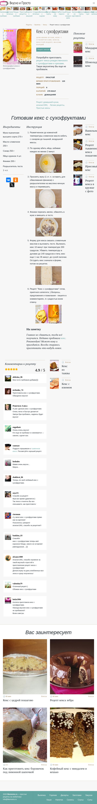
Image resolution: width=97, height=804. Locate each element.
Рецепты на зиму (55, 14)
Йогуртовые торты (48, 13)
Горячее (53, 795)
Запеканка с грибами (3, 14)
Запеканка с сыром (42, 14)
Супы (89, 800)
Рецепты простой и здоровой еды (15, 3)
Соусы (81, 800)
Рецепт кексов (43, 49)
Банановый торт (87, 13)
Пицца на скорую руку (68, 15)
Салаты (70, 800)
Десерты (65, 795)
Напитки (59, 800)
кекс (63, 338)
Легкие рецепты (57, 105)
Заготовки (77, 795)
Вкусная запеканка (94, 13)
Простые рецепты (22, 13)
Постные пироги (61, 13)
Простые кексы (43, 108)
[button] (94, 3)
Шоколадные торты (81, 13)
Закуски (88, 795)
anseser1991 (42, 105)
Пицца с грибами (16, 14)
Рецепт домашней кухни (47, 102)
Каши (49, 800)
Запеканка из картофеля (74, 14)
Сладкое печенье (35, 13)
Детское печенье (9, 13)
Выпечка (42, 795)
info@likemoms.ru (10, 799)
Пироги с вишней (29, 14)
